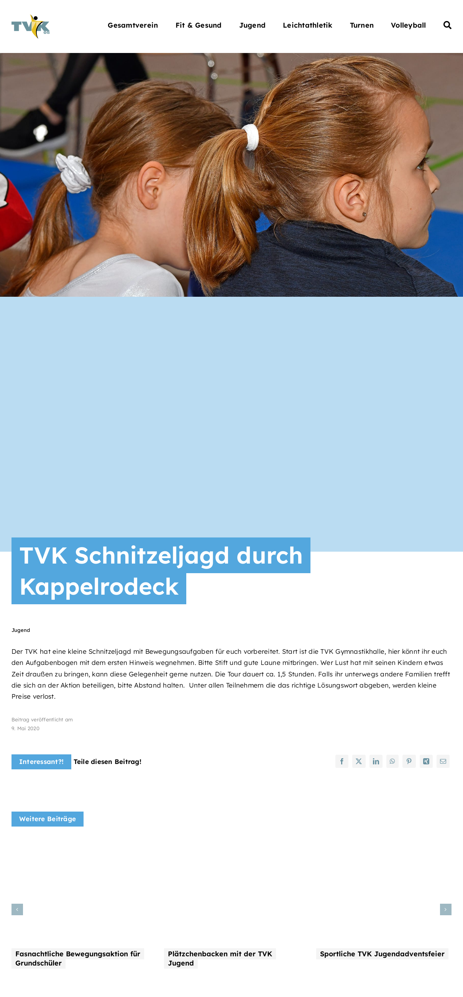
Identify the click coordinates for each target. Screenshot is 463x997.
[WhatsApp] (392, 761)
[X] (358, 761)
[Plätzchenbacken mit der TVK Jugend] (231, 845)
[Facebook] (341, 761)
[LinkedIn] (376, 761)
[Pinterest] (409, 761)
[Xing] (426, 761)
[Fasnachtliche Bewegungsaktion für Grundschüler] (79, 845)
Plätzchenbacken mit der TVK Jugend (220, 958)
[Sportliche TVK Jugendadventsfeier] (384, 845)
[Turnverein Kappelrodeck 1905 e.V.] (30, 17)
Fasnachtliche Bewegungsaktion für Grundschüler (77, 958)
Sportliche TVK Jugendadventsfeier (382, 953)
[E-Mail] (443, 761)
